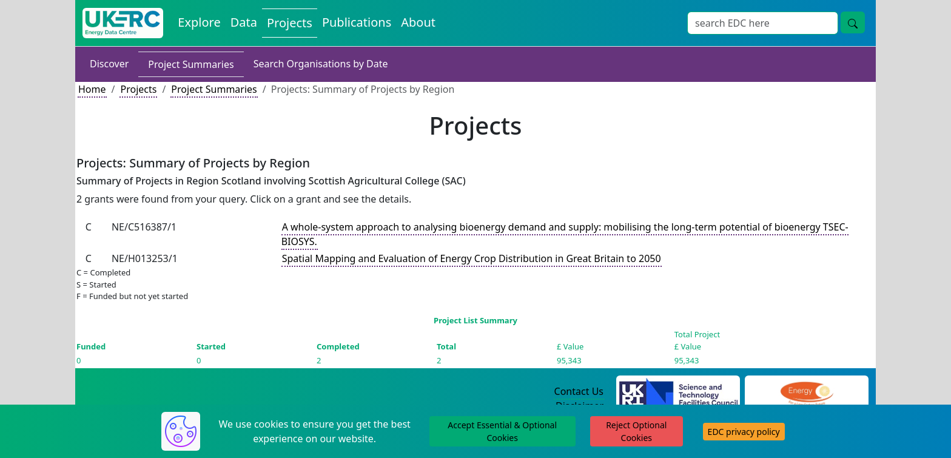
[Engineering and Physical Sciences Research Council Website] (806, 392)
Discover (109, 63)
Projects (138, 89)
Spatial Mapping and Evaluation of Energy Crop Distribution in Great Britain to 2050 (471, 258)
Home (92, 89)
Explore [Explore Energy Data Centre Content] (199, 22)
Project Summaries (191, 64)
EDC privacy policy (744, 431)
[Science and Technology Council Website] (678, 392)
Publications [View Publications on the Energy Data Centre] (356, 22)
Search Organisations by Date (321, 63)
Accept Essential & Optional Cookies (502, 431)
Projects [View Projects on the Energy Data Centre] (289, 23)
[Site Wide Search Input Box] (762, 23)
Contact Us (578, 391)
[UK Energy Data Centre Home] (122, 23)
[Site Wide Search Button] (853, 22)
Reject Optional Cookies (636, 431)
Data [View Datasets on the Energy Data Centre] (243, 22)
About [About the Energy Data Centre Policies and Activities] (418, 22)
